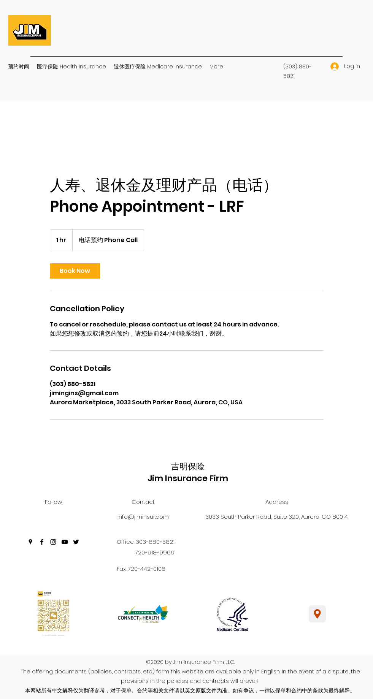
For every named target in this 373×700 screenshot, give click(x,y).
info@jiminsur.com (143, 517)
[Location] (317, 613)
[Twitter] (76, 542)
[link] (75, 271)
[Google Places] (30, 542)
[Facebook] (42, 542)
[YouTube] (64, 542)
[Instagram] (53, 542)
